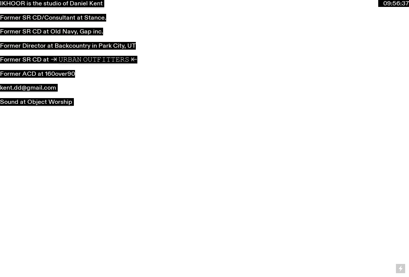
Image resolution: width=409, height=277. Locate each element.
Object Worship (49, 102)
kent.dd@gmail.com (28, 88)
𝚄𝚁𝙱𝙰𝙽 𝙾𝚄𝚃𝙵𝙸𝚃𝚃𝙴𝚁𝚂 (93, 59)
